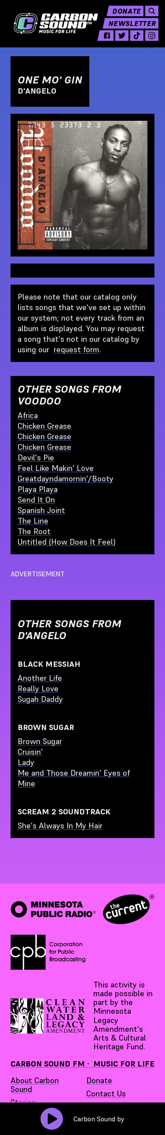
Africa (28, 415)
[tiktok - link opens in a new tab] (140, 38)
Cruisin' (30, 752)
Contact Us (106, 1093)
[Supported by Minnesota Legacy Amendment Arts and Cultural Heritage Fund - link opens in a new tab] (48, 1016)
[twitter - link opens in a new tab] (125, 38)
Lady (26, 762)
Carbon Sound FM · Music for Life (82, 1064)
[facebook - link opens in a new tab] (110, 38)
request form (76, 349)
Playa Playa (38, 489)
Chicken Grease (44, 426)
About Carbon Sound (35, 1084)
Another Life (40, 678)
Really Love (38, 688)
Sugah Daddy (40, 699)
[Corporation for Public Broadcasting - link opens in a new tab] (48, 952)
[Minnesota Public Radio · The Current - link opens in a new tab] (82, 909)
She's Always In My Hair (60, 826)
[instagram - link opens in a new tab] (155, 38)
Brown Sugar (40, 741)
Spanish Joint (41, 510)
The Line (33, 521)
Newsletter (135, 26)
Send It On (36, 500)
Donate (130, 14)
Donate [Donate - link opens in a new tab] (99, 1080)
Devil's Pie (36, 457)
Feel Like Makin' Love (56, 468)
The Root (34, 531)
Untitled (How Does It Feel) (67, 542)
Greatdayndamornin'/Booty (66, 479)
